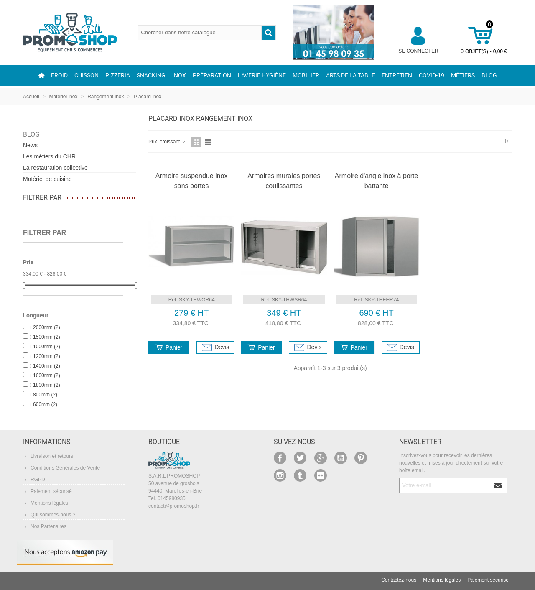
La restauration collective (55, 167)
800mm (45, 395)
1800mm (46, 385)
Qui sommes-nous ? (49, 514)
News (30, 145)
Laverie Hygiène (262, 75)
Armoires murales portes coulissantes (283, 180)
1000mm (46, 347)
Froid (59, 75)
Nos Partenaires (44, 526)
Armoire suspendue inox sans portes (191, 180)
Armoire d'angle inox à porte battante (376, 180)
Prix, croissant (167, 142)
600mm (45, 404)
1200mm (46, 356)
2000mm (46, 327)
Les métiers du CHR (49, 156)
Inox (179, 75)
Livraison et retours (48, 456)
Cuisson (86, 75)
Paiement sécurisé (47, 491)
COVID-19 (431, 75)
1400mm (46, 366)
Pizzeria (117, 75)
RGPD (34, 479)
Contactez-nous (398, 580)
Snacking (151, 75)
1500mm (46, 337)
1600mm (46, 375)
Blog (489, 75)
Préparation (212, 75)
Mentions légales (45, 503)
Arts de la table (350, 75)
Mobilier (306, 75)
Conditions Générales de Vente (61, 468)
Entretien (397, 75)
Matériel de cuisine (47, 179)
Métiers (463, 75)
